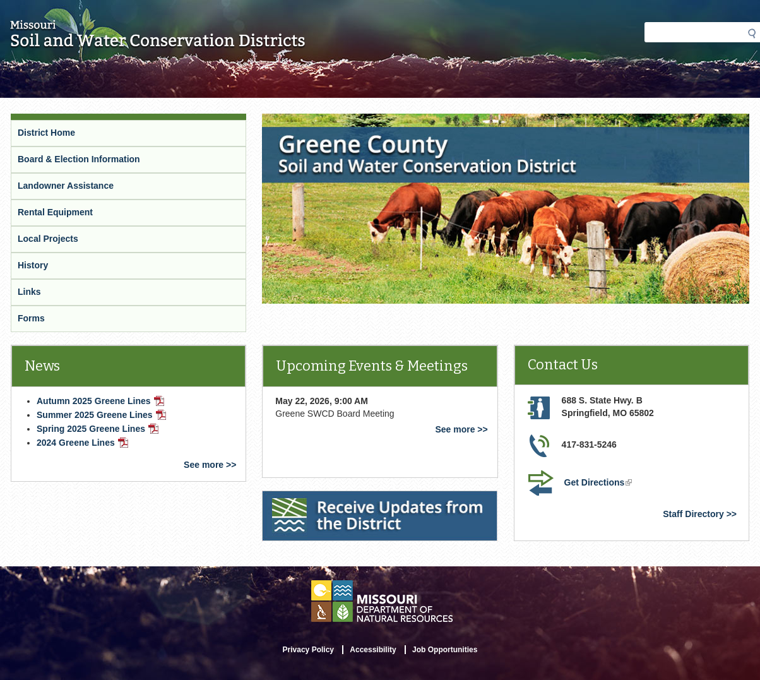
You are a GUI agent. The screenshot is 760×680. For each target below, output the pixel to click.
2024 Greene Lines (82, 443)
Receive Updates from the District (335, 499)
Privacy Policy (308, 649)
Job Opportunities (444, 649)
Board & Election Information (79, 159)
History (33, 265)
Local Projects (48, 239)
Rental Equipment (55, 212)
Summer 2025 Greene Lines (101, 415)
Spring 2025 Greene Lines (97, 429)
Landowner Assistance (66, 186)
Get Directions (599, 483)
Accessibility (373, 649)
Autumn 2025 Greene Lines (100, 401)
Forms (31, 318)
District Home (46, 133)
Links (29, 292)
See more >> (210, 465)
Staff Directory (693, 514)
